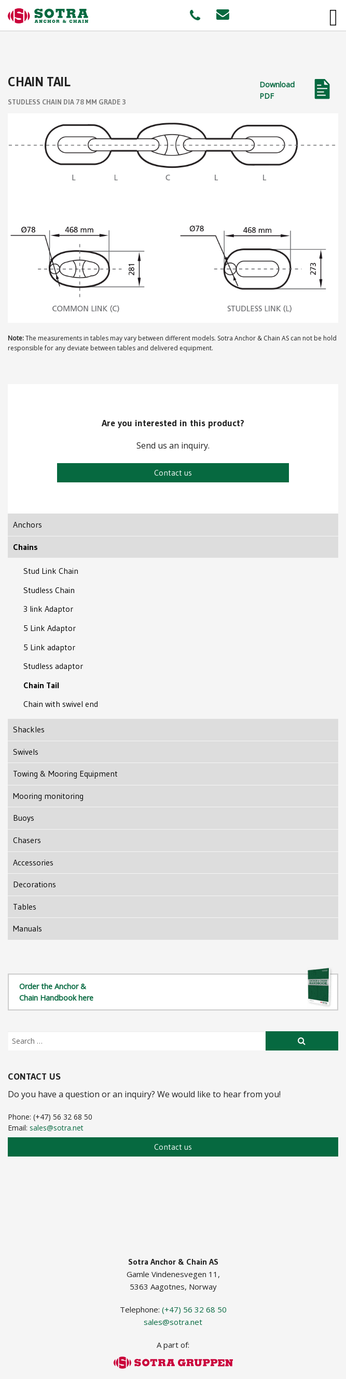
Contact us (173, 472)
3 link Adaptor (48, 608)
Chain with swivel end (60, 704)
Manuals (27, 928)
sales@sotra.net (57, 1128)
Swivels (25, 751)
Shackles (29, 729)
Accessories (33, 862)
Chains (25, 547)
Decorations (34, 884)
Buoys (23, 817)
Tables (24, 906)
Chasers (27, 840)
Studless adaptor (53, 666)
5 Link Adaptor (49, 628)
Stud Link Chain (50, 571)
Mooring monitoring (48, 796)
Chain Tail (41, 685)
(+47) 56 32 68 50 (194, 1309)
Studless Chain (49, 590)
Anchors (27, 524)
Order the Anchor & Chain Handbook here (176, 991)
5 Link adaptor (49, 647)
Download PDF (277, 90)
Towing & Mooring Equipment (65, 773)
